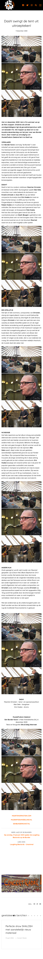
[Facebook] (23, 5)
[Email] (40, 904)
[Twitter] (27, 5)
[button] (14, 916)
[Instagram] (32, 5)
